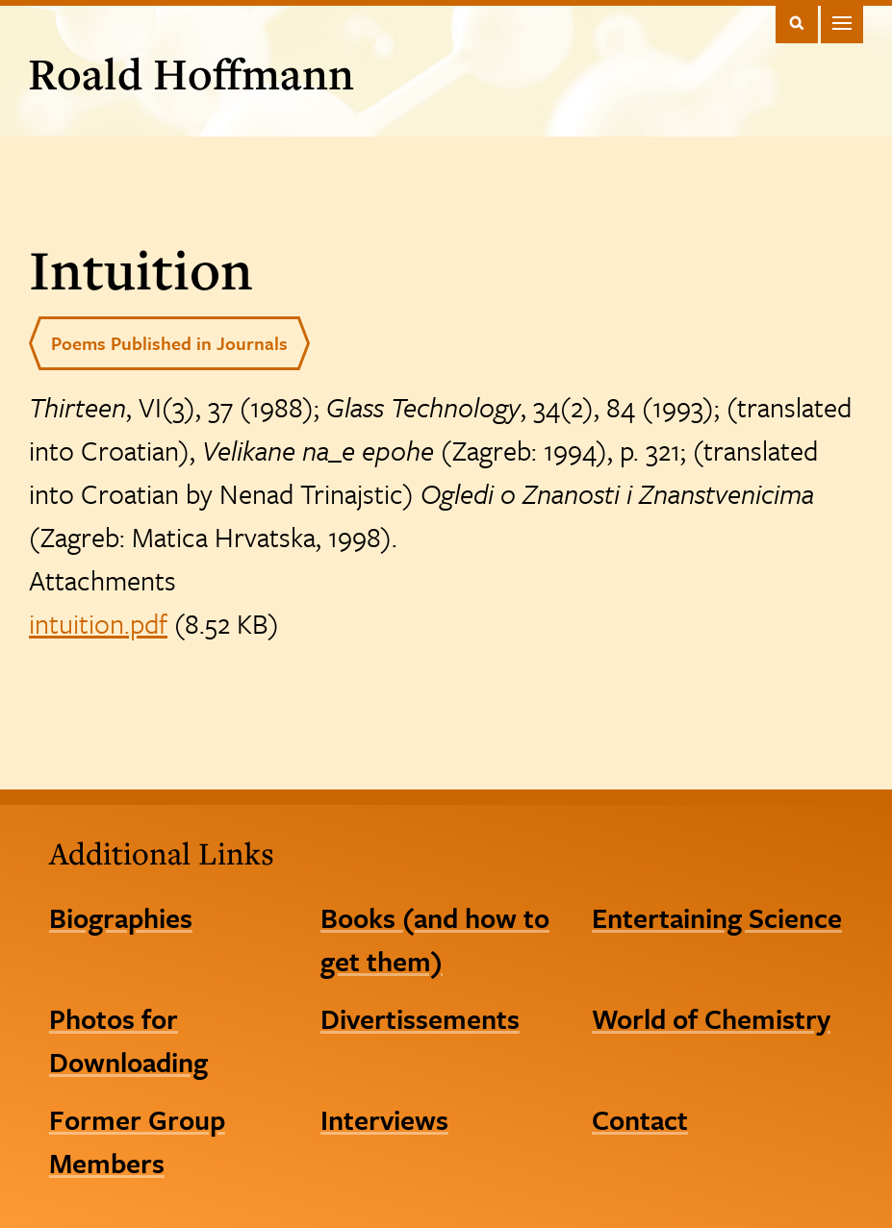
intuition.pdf (98, 623)
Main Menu (842, 22)
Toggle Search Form (797, 22)
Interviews (384, 1119)
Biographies (120, 917)
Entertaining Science (717, 917)
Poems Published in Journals (169, 343)
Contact (640, 1119)
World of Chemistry (711, 1018)
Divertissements (420, 1018)
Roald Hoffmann (191, 73)
